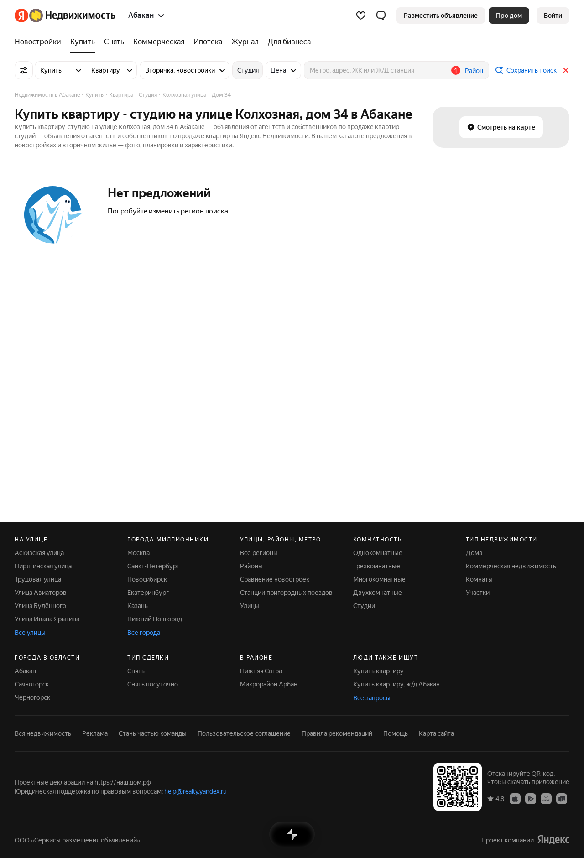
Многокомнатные (379, 579)
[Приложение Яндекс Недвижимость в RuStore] (561, 798)
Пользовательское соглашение (244, 733)
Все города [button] (143, 632)
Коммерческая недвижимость (511, 566)
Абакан (25, 671)
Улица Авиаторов (41, 592)
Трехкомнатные (376, 566)
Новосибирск (147, 579)
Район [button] (474, 70)
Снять (136, 671)
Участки (478, 592)
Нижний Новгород (154, 619)
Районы (251, 566)
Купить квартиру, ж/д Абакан (396, 684)
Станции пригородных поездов (286, 592)
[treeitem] (40, 42)
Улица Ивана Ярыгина (47, 619)
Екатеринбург (148, 592)
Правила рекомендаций (337, 733)
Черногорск (32, 697)
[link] (553, 15)
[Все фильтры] (24, 70)
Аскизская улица (39, 552)
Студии (364, 605)
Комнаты (479, 579)
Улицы (249, 605)
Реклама (95, 733)
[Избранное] (361, 15)
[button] (381, 15)
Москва (138, 552)
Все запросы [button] (372, 698)
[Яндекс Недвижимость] (72, 15)
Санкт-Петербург (153, 566)
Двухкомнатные (377, 592)
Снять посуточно (152, 684)
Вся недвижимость (43, 733)
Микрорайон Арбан (268, 684)
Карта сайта (436, 733)
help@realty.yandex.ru (195, 791)
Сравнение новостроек (274, 579)
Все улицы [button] (30, 632)
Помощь (395, 733)
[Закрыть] (565, 70)
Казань (137, 605)
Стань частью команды (153, 733)
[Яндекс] (21, 15)
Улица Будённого (40, 605)
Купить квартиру (378, 671)
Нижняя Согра (261, 671)
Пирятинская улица (43, 566)
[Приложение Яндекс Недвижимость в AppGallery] (546, 798)
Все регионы (259, 552)
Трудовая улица (38, 579)
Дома (474, 552)
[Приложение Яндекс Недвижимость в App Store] (515, 798)
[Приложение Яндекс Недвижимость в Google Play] (530, 798)
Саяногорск (32, 684)
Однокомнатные (377, 552)
